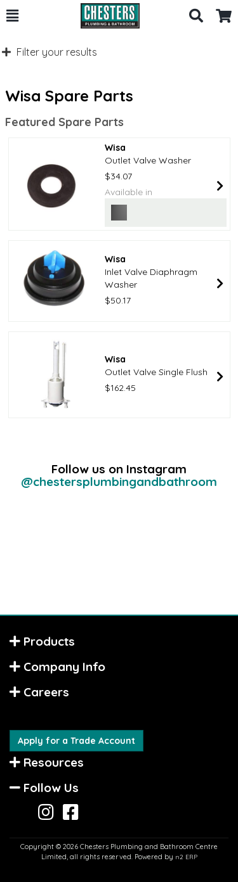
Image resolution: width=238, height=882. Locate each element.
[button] (12, 16)
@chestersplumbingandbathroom (119, 481)
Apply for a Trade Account (76, 740)
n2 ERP (186, 857)
